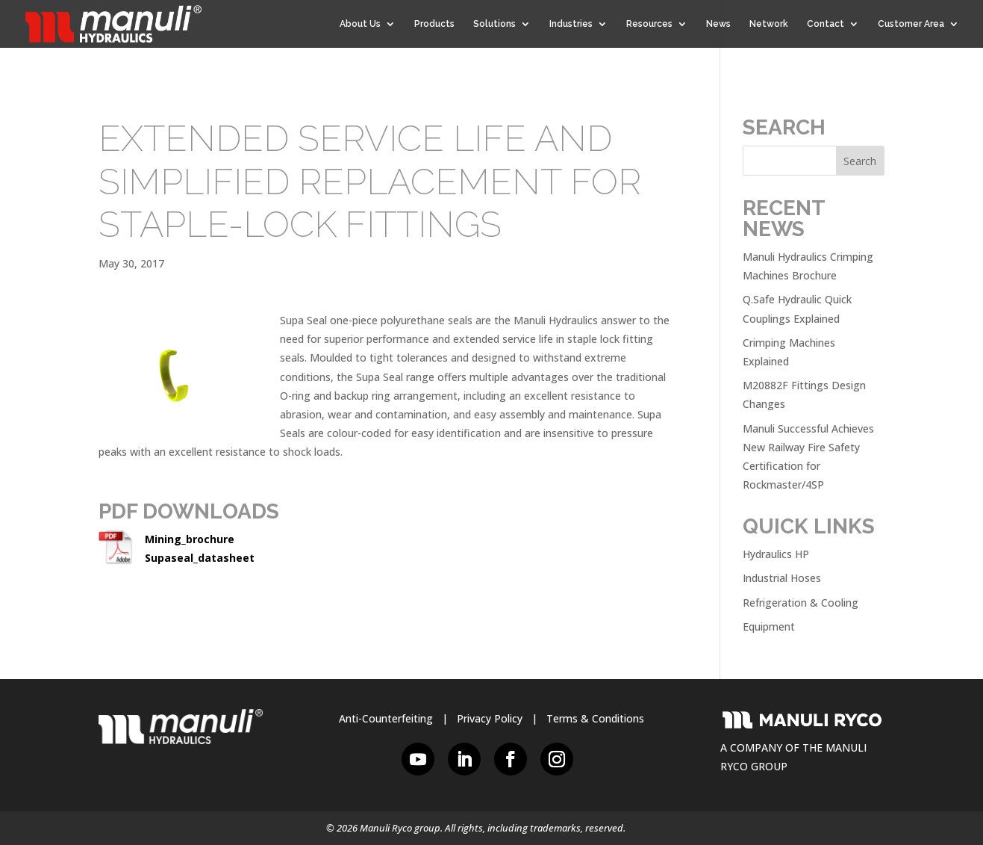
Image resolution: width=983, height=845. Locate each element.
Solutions (494, 24)
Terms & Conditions (595, 718)
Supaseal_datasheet (200, 558)
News (718, 24)
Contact (825, 24)
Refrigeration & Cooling (800, 602)
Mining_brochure (189, 539)
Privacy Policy (489, 718)
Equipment (769, 626)
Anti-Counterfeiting (386, 718)
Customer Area (911, 24)
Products (434, 24)
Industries (571, 24)
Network (768, 24)
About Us (360, 24)
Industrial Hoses (782, 578)
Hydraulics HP (776, 554)
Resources (649, 24)
